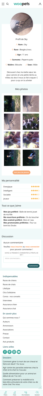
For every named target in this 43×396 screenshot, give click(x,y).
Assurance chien (10, 304)
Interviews (7, 300)
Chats (15, 392)
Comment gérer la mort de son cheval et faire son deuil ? (20, 362)
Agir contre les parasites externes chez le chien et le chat (20, 368)
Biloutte (18, 64)
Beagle (23, 49)
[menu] (3, 4)
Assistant (37, 392)
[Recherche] (7, 4)
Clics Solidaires (26, 392)
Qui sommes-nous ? (11, 317)
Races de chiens (10, 280)
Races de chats (9, 284)
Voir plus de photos (21, 172)
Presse (5, 333)
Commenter (33, 266)
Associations (8, 329)
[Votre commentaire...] (21, 259)
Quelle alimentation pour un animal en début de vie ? (19, 375)
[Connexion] (40, 4)
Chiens (5, 392)
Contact (6, 337)
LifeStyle (6, 288)
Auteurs (6, 321)
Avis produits (8, 341)
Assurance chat (9, 308)
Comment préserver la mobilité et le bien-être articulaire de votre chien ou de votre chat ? (20, 382)
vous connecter (32, 246)
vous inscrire (16, 246)
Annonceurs (8, 325)
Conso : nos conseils (11, 296)
